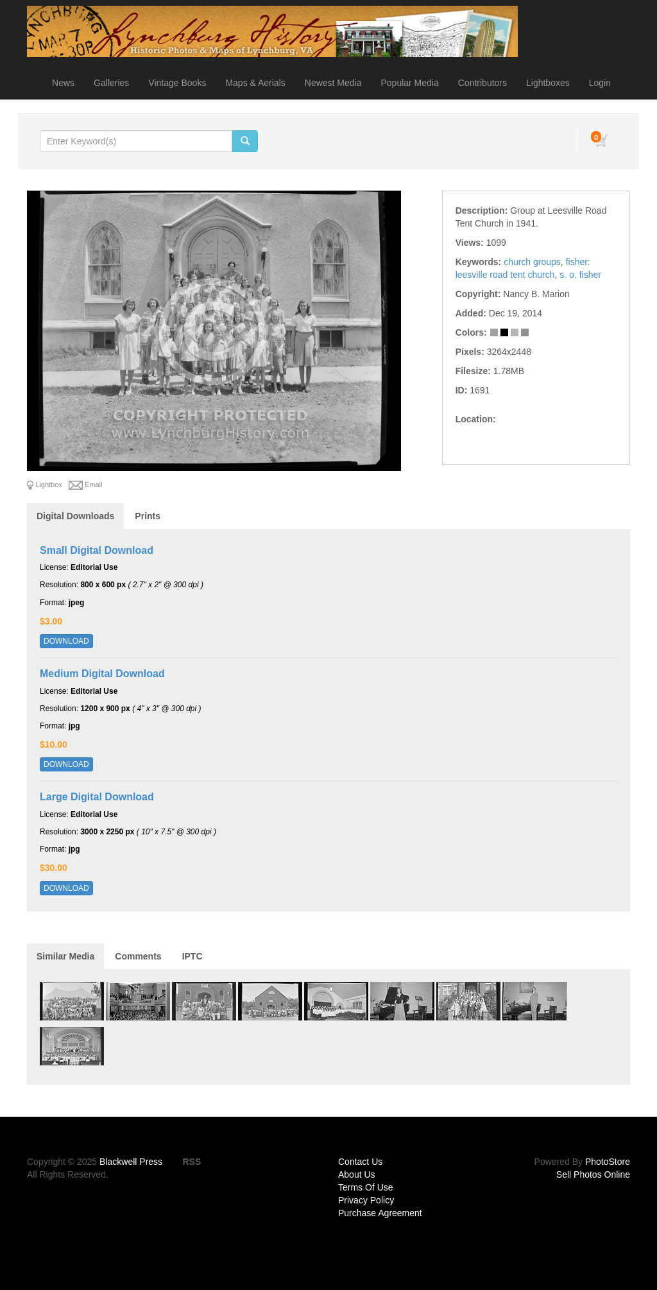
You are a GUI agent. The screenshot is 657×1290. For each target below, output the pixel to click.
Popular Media (409, 83)
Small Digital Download (96, 550)
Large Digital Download (97, 796)
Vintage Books (177, 83)
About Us (356, 1174)
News (63, 83)
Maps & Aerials (255, 83)
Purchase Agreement (380, 1213)
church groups (532, 262)
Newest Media (333, 83)
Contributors (482, 83)
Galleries (111, 83)
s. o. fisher (580, 275)
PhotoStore (607, 1162)
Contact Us (360, 1162)
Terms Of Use (365, 1187)
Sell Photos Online (593, 1174)
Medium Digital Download (102, 673)
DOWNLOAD (66, 641)
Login (600, 83)
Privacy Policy (366, 1200)
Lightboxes (548, 83)
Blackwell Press (130, 1162)
